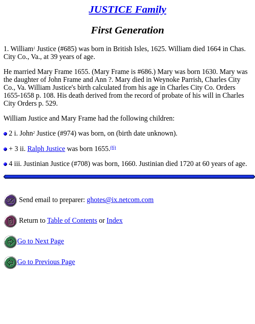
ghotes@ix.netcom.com (120, 199)
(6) (113, 147)
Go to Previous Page (39, 261)
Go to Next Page (34, 241)
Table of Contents (72, 220)
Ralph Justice (46, 148)
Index (115, 220)
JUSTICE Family (127, 9)
